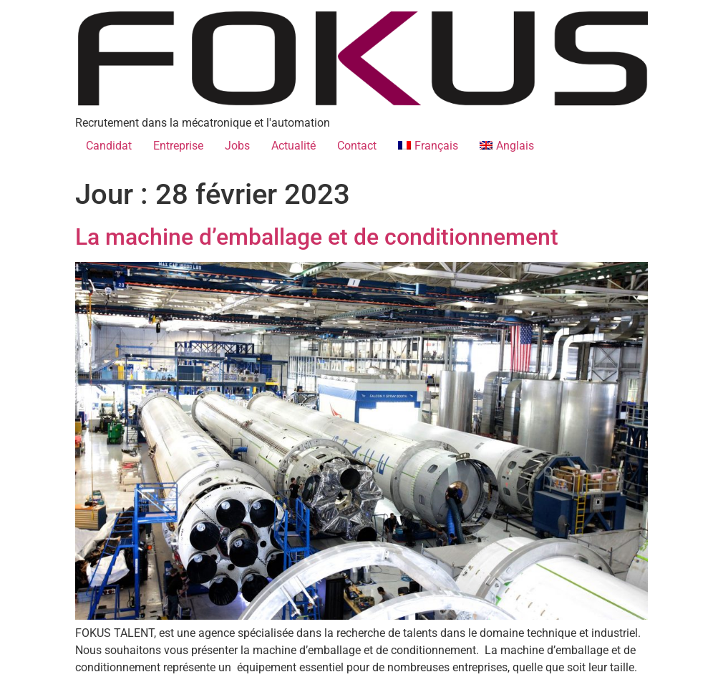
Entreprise (178, 145)
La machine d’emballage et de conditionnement (319, 236)
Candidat (109, 145)
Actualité (293, 145)
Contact (357, 145)
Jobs (237, 145)
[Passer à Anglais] (507, 146)
